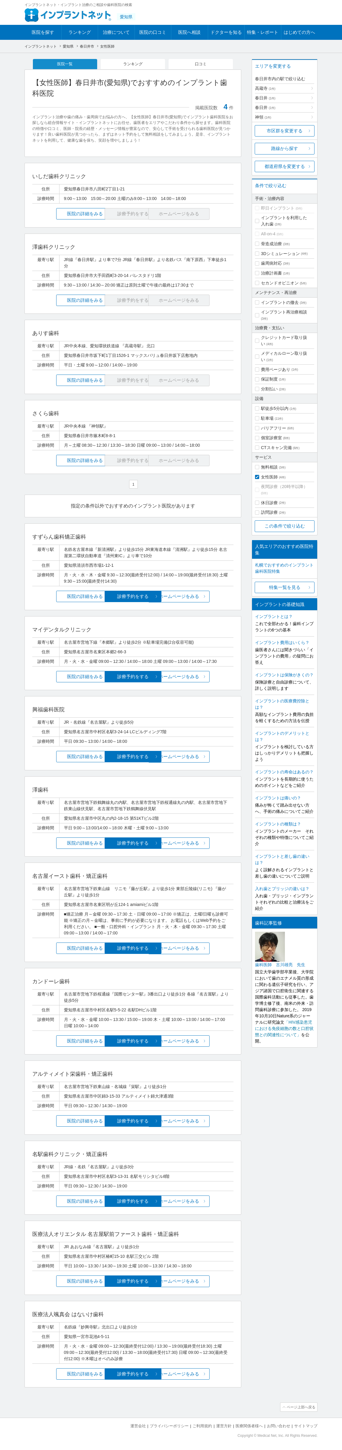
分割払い (269, 389)
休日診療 (269, 502)
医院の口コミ (152, 32)
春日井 (265, 98)
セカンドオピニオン (280, 283)
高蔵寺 (265, 88)
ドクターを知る (226, 32)
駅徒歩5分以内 (274, 408)
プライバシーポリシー (169, 1426)
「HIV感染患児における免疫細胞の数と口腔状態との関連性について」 (284, 1028)
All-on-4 (268, 233)
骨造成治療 (271, 243)
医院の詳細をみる (66, 214)
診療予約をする (133, 596)
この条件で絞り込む (285, 525)
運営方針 (224, 1426)
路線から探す (284, 148)
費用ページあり (275, 369)
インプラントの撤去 (280, 302)
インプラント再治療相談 (284, 312)
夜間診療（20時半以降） (284, 486)
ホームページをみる (200, 596)
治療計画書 (271, 273)
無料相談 (269, 467)
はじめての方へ (299, 32)
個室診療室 (271, 437)
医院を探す (43, 32)
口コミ (201, 64)
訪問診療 (269, 512)
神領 (263, 117)
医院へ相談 (189, 32)
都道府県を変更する (285, 166)
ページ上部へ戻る (300, 1407)
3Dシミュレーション (280, 253)
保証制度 (269, 379)
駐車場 (267, 418)
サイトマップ (305, 1426)
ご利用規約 (202, 1426)
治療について (116, 32)
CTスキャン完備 (276, 447)
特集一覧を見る (284, 587)
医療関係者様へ (249, 1426)
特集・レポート (262, 32)
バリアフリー (273, 428)
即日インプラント (277, 208)
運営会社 (138, 1426)
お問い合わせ (278, 1426)
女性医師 (269, 477)
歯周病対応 (271, 263)
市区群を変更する (285, 130)
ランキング (79, 32)
